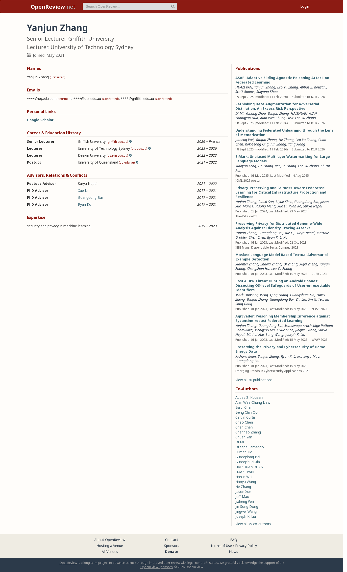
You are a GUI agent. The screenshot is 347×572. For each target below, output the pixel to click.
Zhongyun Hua (246, 117)
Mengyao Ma (264, 330)
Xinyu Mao (311, 356)
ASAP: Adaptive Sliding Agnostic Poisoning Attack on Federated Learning (282, 80)
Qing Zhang (279, 294)
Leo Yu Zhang (287, 87)
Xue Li (83, 190)
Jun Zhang (278, 144)
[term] (130, 6)
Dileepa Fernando (249, 447)
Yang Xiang (296, 144)
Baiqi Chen (243, 407)
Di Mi (239, 113)
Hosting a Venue (110, 545)
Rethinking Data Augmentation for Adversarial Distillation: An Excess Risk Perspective (277, 106)
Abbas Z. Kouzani (313, 87)
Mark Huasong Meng (259, 206)
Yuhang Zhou (256, 113)
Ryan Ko (84, 204)
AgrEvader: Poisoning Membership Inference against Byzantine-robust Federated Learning (282, 318)
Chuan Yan (243, 437)
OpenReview (68, 563)
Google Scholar (40, 119)
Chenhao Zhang (248, 432)
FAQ (233, 539)
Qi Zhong (290, 264)
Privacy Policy (246, 545)
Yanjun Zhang (264, 87)
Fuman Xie (243, 452)
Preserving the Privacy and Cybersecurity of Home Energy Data (280, 349)
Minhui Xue (255, 334)
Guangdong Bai (90, 197)
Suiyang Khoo (267, 91)
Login (304, 6)
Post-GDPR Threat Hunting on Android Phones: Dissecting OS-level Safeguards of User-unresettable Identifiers (282, 285)
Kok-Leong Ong (257, 144)
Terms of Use (221, 545)
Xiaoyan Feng (245, 166)
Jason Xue (243, 491)
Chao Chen (244, 422)
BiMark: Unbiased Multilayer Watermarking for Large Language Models (282, 158)
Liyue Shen (284, 201)
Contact (171, 539)
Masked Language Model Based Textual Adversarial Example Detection (281, 256)
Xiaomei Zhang (246, 264)
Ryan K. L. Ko (277, 237)
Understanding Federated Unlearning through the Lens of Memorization (284, 132)
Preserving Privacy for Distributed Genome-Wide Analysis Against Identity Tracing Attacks (278, 225)
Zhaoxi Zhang (270, 264)
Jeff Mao (242, 496)
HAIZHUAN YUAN (304, 113)
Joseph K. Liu (295, 334)
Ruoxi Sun (266, 201)
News (233, 551)
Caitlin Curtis (245, 417)
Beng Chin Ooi (246, 412)
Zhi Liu (301, 299)
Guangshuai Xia (302, 294)
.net (53, 6)
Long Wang (274, 334)
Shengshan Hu (258, 268)
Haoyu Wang (245, 481)
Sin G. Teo (315, 299)
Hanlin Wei (243, 476)
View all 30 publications (254, 379)
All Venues (110, 551)
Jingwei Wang (305, 330)
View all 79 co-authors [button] (253, 523)
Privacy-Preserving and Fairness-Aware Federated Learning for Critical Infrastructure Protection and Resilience (280, 192)
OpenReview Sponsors (156, 567)
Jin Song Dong (246, 506)
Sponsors (171, 545)
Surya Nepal (312, 206)
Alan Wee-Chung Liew (276, 117)
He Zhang (286, 139)
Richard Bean (245, 356)
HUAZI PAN (243, 87)
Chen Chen (257, 237)
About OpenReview (109, 539)
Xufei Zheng (308, 264)
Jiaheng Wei (244, 139)
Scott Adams (244, 91)
